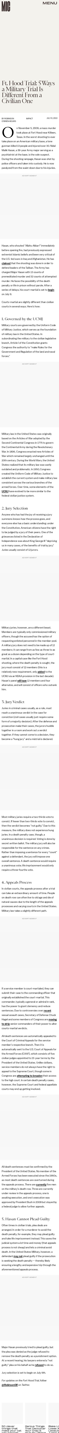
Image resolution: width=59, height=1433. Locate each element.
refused (39, 1365)
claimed (6, 263)
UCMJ (5, 491)
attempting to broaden (29, 1075)
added (41, 672)
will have (22, 680)
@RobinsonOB (10, 1385)
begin (51, 290)
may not (18, 1256)
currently (41, 1184)
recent (47, 1010)
